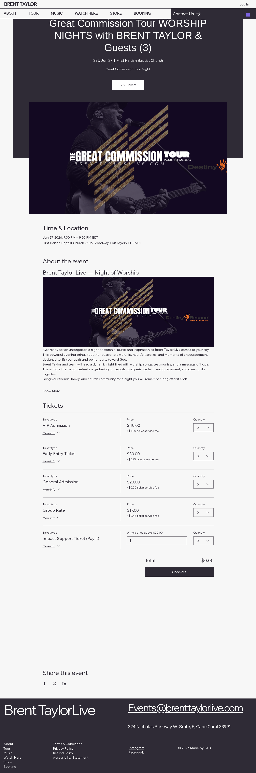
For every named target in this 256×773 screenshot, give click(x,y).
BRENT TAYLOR (21, 4)
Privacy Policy (63, 748)
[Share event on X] (54, 683)
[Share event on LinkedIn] (64, 683)
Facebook (136, 752)
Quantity (199, 419)
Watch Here (12, 757)
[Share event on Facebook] (44, 683)
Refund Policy (63, 753)
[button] (248, 13)
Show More (51, 391)
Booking (9, 766)
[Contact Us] (213, 14)
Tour (6, 748)
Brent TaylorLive (49, 709)
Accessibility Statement (70, 757)
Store (7, 762)
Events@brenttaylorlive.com (185, 707)
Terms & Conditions (67, 744)
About (8, 744)
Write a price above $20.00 (145, 532)
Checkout (179, 572)
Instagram (136, 748)
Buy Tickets (128, 85)
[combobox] (203, 427)
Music (7, 753)
